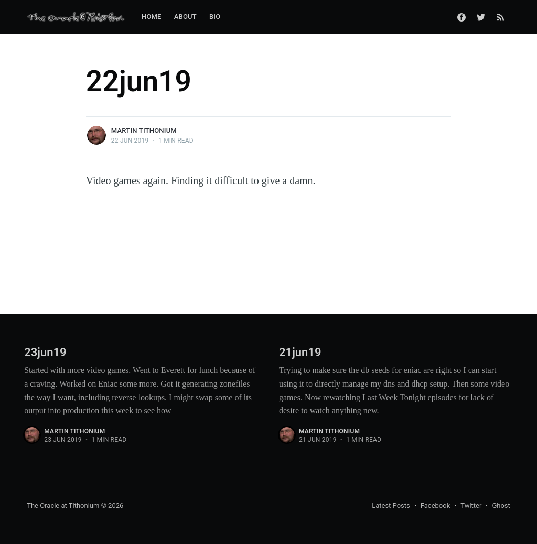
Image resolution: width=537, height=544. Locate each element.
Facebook (435, 505)
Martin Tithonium (144, 130)
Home (152, 16)
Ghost (501, 505)
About (185, 16)
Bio (214, 16)
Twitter (470, 505)
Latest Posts (391, 505)
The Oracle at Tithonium (63, 505)
